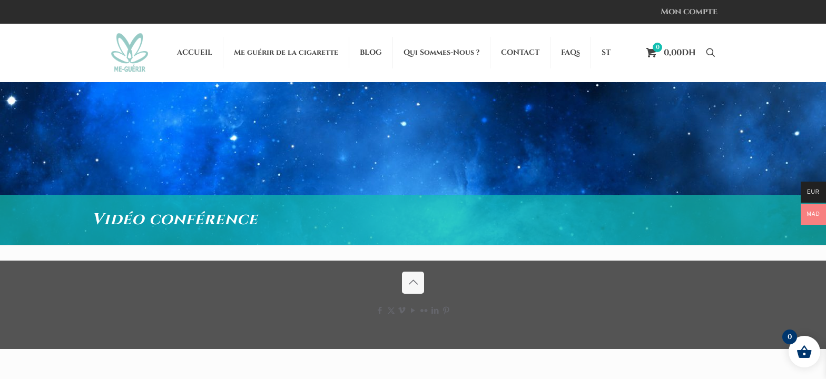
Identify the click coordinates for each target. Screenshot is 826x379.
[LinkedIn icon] (435, 310)
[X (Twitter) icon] (391, 310)
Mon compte (689, 11)
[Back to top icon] (413, 283)
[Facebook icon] (380, 310)
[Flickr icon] (424, 310)
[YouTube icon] (413, 310)
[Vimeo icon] (402, 310)
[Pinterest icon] (446, 310)
